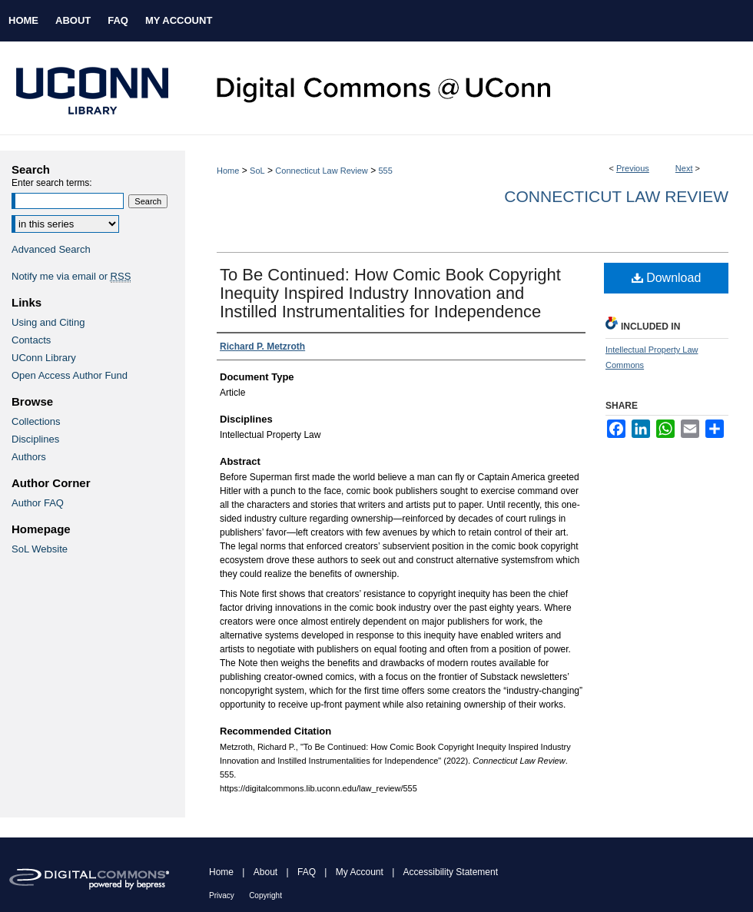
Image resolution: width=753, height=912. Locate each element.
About (265, 872)
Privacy (221, 895)
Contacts (31, 340)
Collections (36, 421)
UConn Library (44, 357)
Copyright (265, 895)
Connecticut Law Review (321, 170)
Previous (632, 168)
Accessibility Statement (450, 872)
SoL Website (40, 549)
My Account (359, 872)
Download (667, 277)
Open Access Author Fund (70, 375)
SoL (257, 170)
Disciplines (35, 439)
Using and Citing (48, 322)
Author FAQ (38, 503)
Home (228, 170)
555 (385, 170)
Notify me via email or (71, 276)
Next (684, 168)
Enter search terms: (52, 182)
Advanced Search (51, 249)
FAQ (306, 872)
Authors (29, 457)
